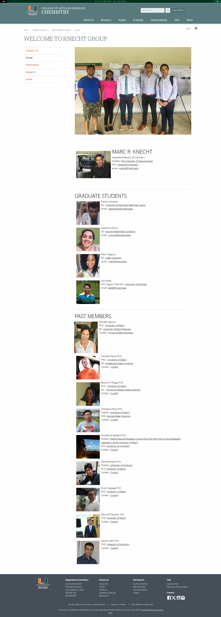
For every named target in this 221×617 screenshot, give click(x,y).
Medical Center (139, 587)
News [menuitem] (190, 20)
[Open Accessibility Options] (3, 1)
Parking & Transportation (177, 587)
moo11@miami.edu (117, 261)
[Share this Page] (195, 28)
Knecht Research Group (61, 30)
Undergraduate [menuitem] (159, 20)
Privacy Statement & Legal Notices (142, 604)
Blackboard (104, 596)
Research (31, 72)
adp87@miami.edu (117, 288)
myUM (102, 587)
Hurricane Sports (140, 590)
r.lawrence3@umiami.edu (120, 209)
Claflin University (114, 258)
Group (77, 30)
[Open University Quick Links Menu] (217, 1)
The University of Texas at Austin (137, 161)
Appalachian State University (119, 363)
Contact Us (32, 51)
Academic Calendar (107, 593)
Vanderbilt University (128, 164)
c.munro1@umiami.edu (119, 235)
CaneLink (103, 590)
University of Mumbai (135, 284)
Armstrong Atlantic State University (123, 390)
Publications (32, 65)
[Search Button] (167, 10)
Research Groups (40, 30)
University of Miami (114, 325)
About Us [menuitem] (88, 20)
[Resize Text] (188, 28)
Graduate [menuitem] (138, 20)
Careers (136, 593)
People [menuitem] (122, 20)
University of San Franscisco (117, 329)
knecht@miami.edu (128, 168)
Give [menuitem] (176, 20)
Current (114, 367)
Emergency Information (118, 604)
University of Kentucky (121, 465)
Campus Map (172, 584)
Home (26, 30)
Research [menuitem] (106, 20)
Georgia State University (119, 416)
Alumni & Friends (140, 584)
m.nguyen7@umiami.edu (120, 332)
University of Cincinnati (118, 446)
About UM (103, 584)
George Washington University (121, 231)
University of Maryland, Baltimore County (126, 205)
